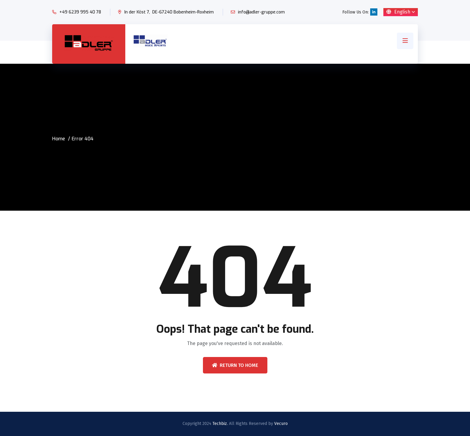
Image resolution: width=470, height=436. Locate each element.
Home (58, 139)
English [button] (398, 12)
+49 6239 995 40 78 (80, 12)
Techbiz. (220, 423)
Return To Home (235, 365)
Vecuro (281, 423)
